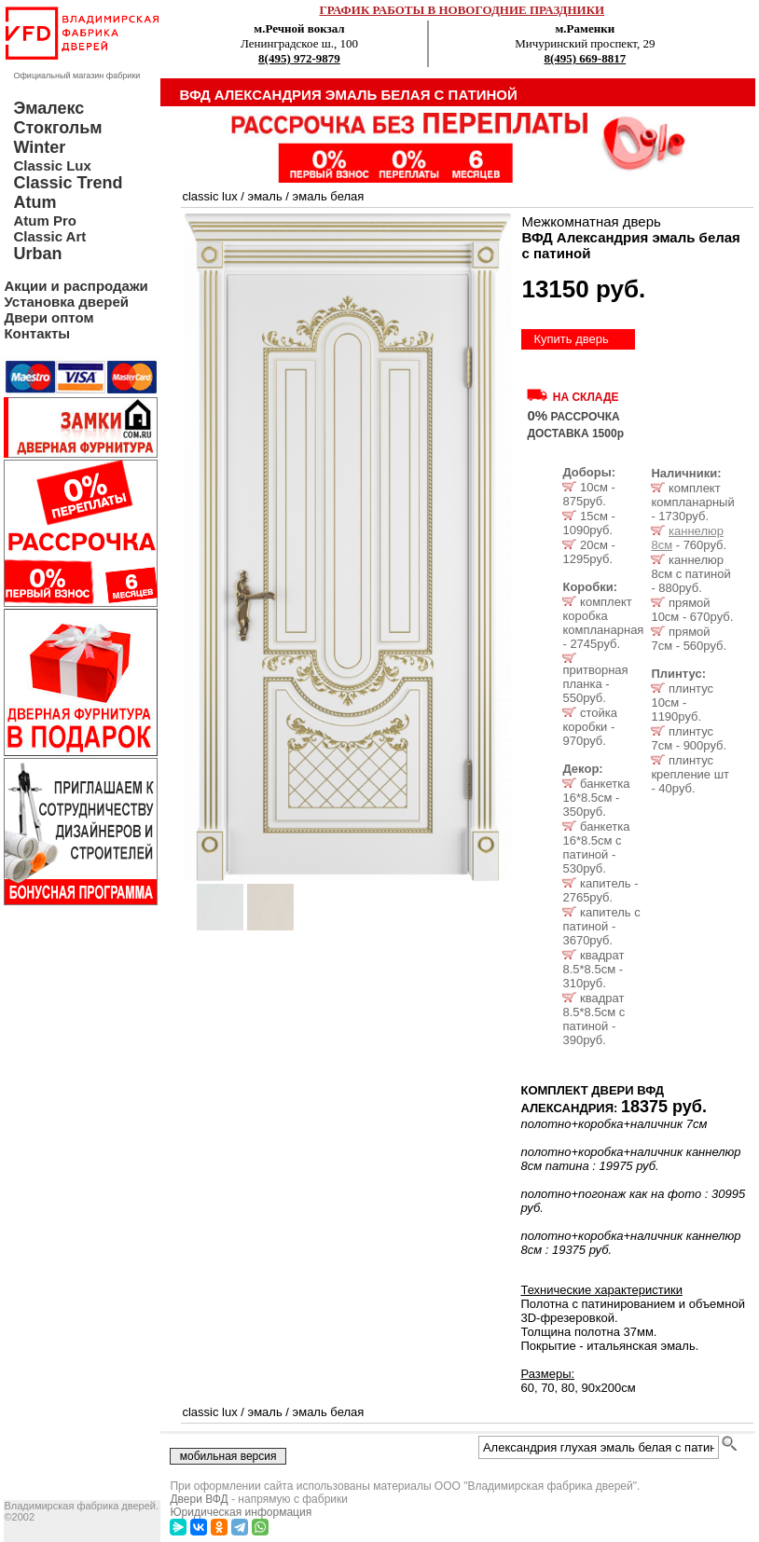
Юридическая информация (240, 1512)
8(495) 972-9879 (299, 58)
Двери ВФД (199, 1499)
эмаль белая (329, 196)
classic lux (209, 196)
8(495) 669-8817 (585, 58)
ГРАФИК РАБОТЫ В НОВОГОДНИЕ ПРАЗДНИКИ (462, 10)
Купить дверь (570, 339)
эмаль (265, 196)
